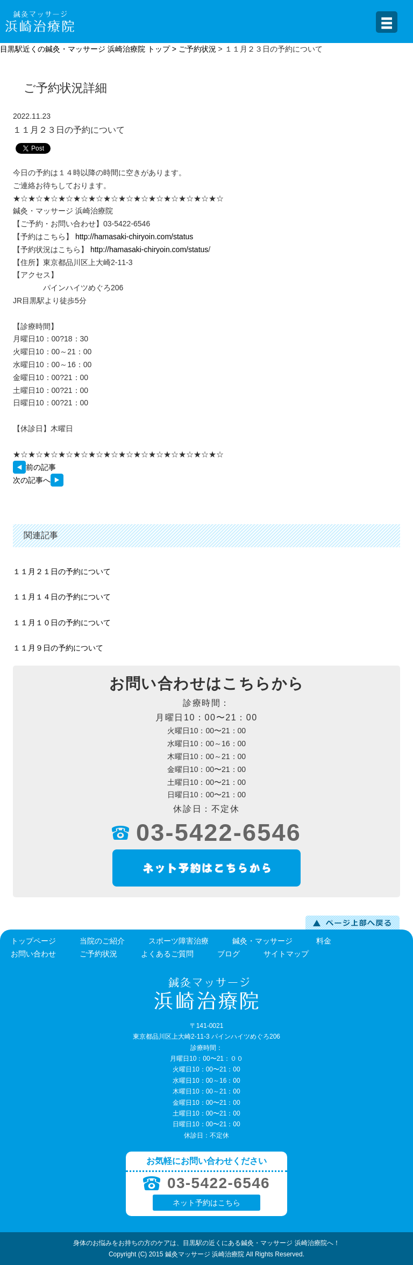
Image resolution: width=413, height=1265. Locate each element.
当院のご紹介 (102, 941)
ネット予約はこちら (206, 1202)
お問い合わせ (33, 953)
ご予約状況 (197, 49)
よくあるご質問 (167, 953)
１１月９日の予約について (58, 648)
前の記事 (34, 467)
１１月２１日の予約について (62, 571)
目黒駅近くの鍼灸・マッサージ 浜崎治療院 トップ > (89, 49)
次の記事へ (38, 480)
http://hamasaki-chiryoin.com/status (134, 236)
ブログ (228, 953)
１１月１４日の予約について (62, 596)
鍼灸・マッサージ (262, 941)
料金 (323, 941)
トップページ (33, 941)
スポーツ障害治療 (178, 941)
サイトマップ (286, 953)
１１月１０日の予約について (62, 622)
